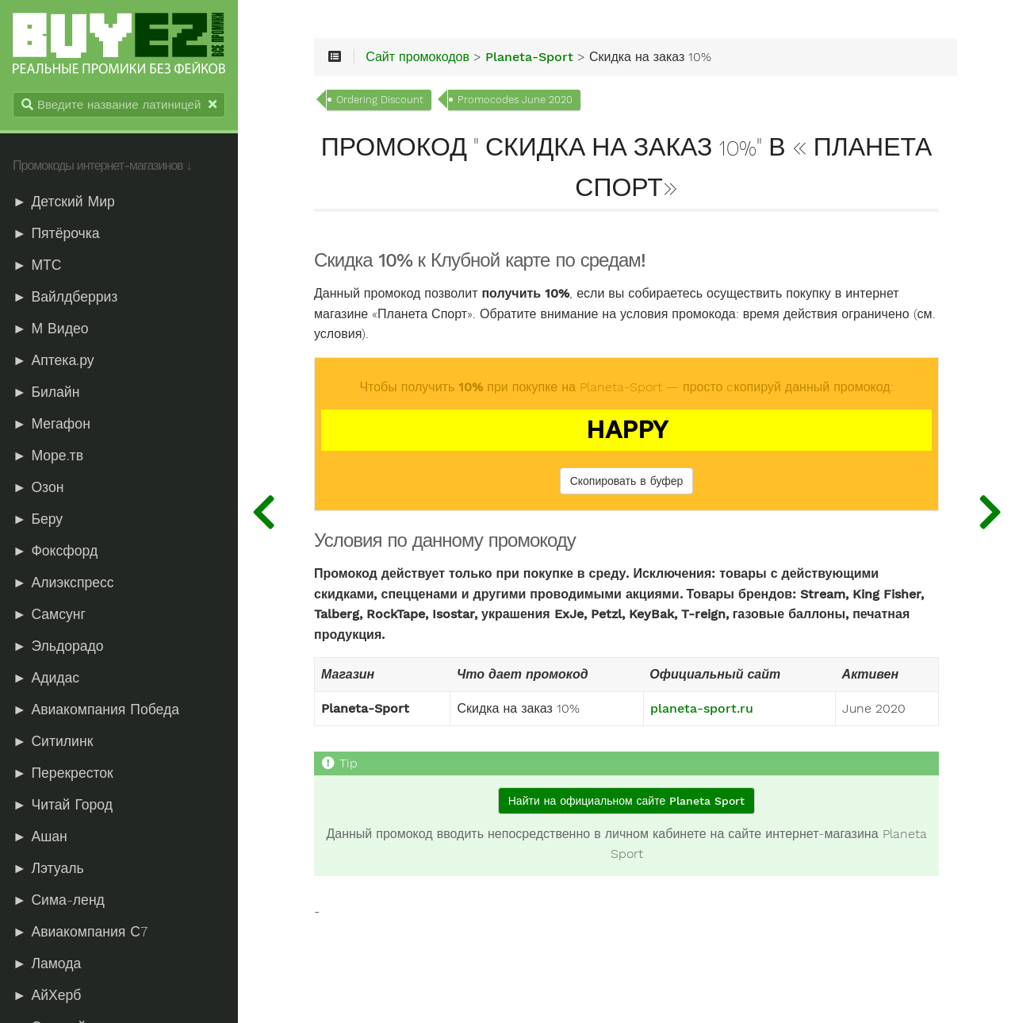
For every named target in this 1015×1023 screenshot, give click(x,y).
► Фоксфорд (55, 551)
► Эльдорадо (58, 646)
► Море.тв (48, 455)
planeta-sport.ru (701, 709)
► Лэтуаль (48, 868)
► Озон (38, 487)
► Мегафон (51, 424)
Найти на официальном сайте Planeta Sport (626, 800)
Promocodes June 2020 (515, 100)
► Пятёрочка (56, 233)
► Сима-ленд (59, 900)
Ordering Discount (379, 100)
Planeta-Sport (529, 57)
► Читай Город (63, 805)
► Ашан (40, 836)
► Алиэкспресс (63, 582)
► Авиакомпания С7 (80, 932)
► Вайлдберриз (65, 297)
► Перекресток (63, 773)
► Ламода (47, 963)
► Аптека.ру (53, 360)
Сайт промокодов (417, 57)
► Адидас (46, 678)
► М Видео (50, 329)
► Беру (38, 519)
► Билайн (46, 392)
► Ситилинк (53, 741)
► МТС (37, 265)
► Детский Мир (64, 202)
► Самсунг (49, 614)
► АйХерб (47, 995)
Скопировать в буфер (627, 481)
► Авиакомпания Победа (96, 709)
